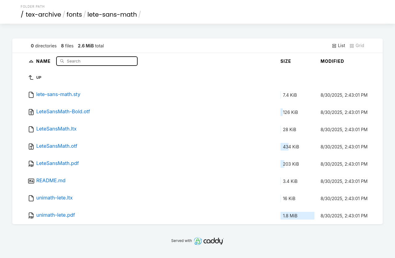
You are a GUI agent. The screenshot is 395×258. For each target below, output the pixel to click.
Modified (332, 61)
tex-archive (43, 14)
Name (44, 60)
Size (286, 61)
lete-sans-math (112, 14)
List (338, 45)
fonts (74, 14)
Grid (356, 45)
